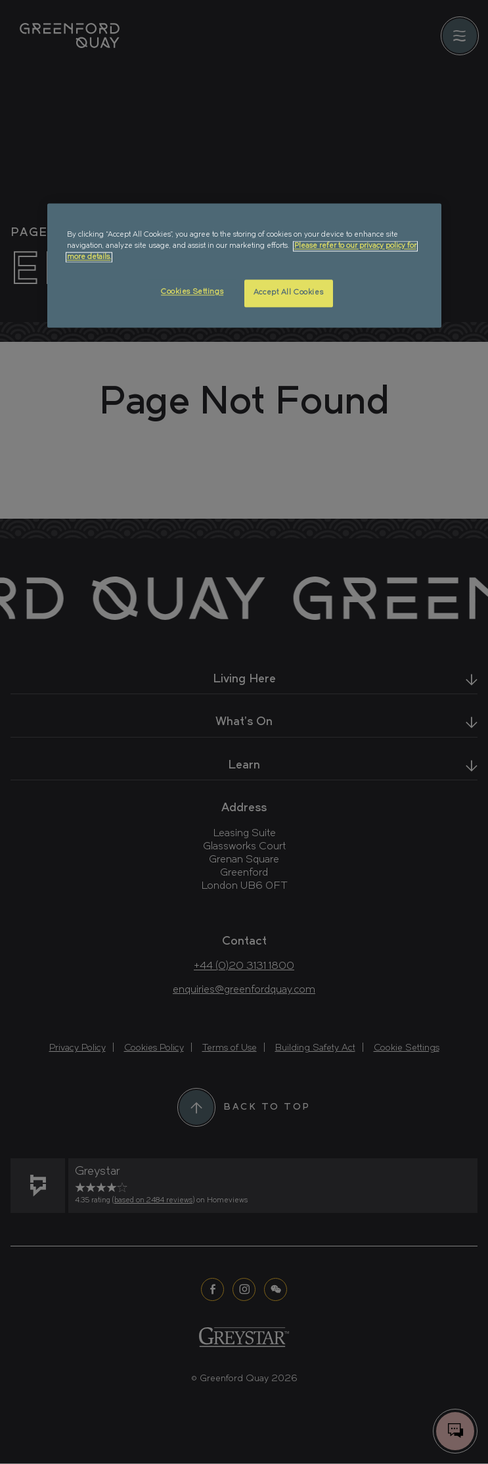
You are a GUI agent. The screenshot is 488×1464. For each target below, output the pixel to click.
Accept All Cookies (288, 293)
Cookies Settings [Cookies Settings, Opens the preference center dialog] (192, 292)
